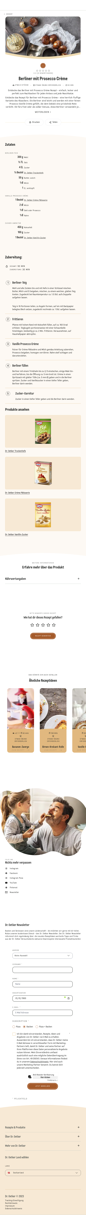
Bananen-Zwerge (20, 720)
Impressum (10, 1206)
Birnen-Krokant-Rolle (53, 720)
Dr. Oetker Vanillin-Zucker (35, 238)
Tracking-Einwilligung (14, 1200)
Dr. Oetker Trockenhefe (34, 173)
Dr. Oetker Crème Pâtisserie (35, 200)
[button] (43, 68)
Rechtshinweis (11, 1203)
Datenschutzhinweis (13, 1209)
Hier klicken (45, 1077)
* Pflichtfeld (19, 1099)
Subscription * (20, 1021)
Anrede (15, 950)
